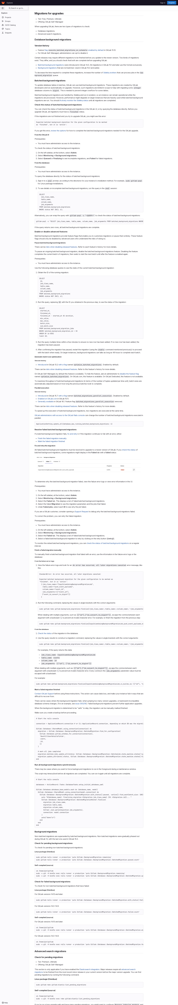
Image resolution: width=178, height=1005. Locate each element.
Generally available (60, 401)
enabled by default (110, 50)
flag (60, 50)
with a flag (77, 365)
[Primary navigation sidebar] (3, 8)
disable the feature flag (144, 374)
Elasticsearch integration (104, 969)
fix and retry (87, 434)
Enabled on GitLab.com (62, 399)
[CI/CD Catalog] (14, 25)
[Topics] (14, 29)
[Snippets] (14, 32)
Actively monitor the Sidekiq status (88, 100)
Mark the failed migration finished (65, 441)
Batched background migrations (65, 65)
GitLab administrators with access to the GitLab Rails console (74, 415)
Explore (10, 3)
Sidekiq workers (124, 72)
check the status (143, 450)
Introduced (56, 365)
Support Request (96, 511)
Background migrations (61, 68)
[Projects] (14, 17)
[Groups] (14, 21)
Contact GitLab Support (59, 694)
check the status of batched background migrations (122, 543)
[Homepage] (3, 3)
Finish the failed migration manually (66, 438)
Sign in (162, 3)
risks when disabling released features (76, 247)
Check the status (59, 633)
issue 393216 (95, 703)
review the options (72, 130)
